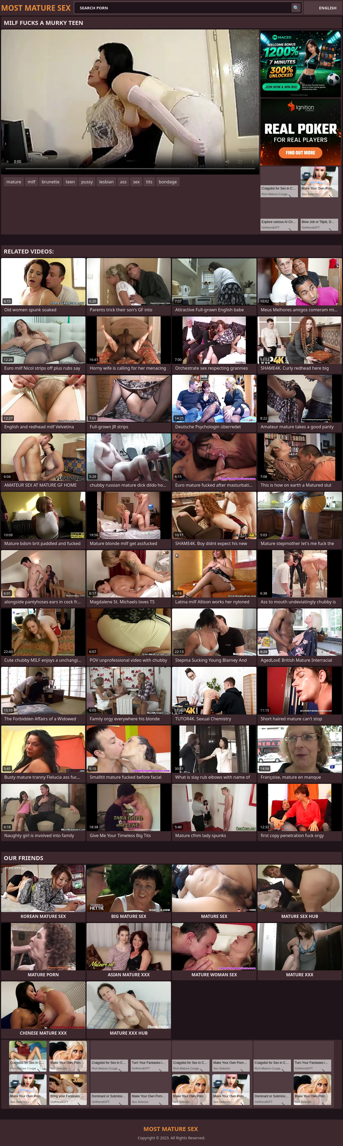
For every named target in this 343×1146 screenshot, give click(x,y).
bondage (168, 182)
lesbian (106, 182)
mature (13, 182)
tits (149, 182)
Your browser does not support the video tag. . (130, 102)
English (328, 7)
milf (31, 182)
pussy (87, 182)
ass (123, 182)
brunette (50, 182)
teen (70, 182)
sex (136, 182)
